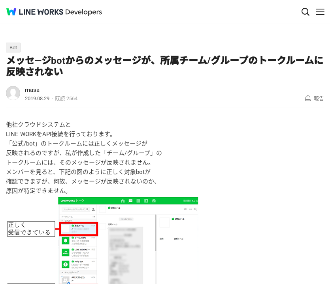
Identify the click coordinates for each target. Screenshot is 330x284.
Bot (13, 47)
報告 (319, 98)
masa (32, 89)
